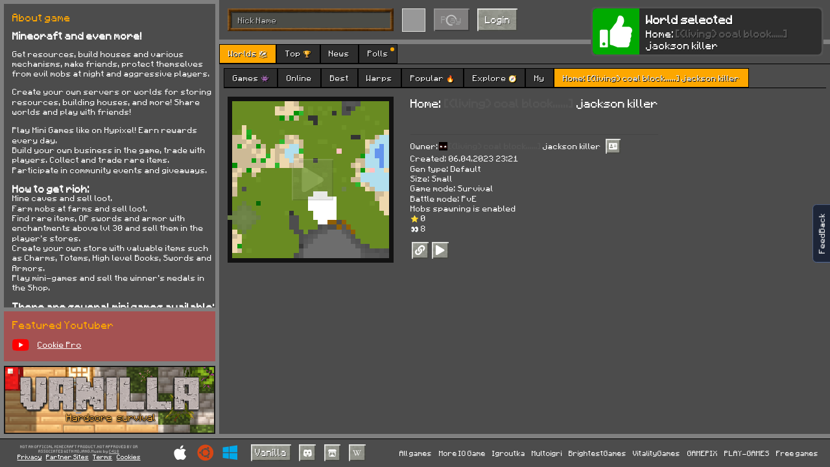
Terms (102, 456)
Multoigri (547, 453)
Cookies (129, 456)
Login (497, 19)
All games (415, 453)
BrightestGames (597, 453)
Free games (797, 453)
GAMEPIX (702, 453)
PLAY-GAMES (747, 453)
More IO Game (462, 453)
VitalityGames (656, 453)
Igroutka (508, 453)
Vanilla (271, 452)
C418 (114, 451)
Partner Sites (67, 456)
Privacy (30, 456)
